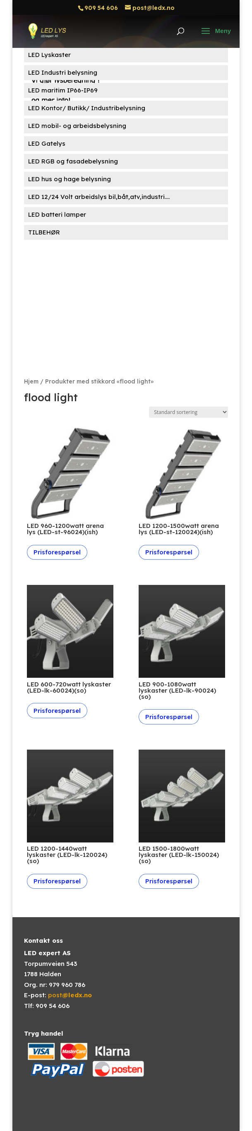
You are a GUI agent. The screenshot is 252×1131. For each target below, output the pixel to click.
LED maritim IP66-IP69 (63, 90)
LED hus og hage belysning (69, 179)
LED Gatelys (46, 143)
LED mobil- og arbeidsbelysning (77, 126)
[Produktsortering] (188, 412)
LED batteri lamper (57, 214)
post (70, 995)
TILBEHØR (44, 232)
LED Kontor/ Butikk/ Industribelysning (86, 108)
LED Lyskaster (49, 55)
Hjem (31, 381)
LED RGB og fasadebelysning (73, 161)
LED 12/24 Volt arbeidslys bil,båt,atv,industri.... (99, 197)
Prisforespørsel (57, 552)
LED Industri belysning (62, 72)
